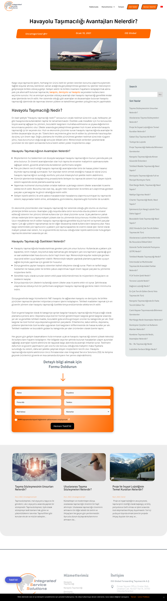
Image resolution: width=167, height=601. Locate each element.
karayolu (53, 92)
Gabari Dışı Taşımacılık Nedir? (142, 136)
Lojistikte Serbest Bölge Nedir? (143, 349)
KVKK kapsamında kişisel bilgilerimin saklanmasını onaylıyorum (42, 419)
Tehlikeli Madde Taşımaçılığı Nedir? (145, 256)
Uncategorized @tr (36, 33)
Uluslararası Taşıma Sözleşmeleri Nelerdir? (78, 488)
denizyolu (64, 92)
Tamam (133, 597)
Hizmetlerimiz (107, 7)
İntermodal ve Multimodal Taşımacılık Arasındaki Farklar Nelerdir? (142, 266)
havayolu (76, 92)
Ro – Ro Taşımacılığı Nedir (140, 344)
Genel (123, 497)
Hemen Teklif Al (149, 7)
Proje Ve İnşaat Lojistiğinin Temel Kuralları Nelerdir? (128, 488)
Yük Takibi (133, 7)
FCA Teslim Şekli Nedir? (139, 275)
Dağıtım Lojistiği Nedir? (139, 286)
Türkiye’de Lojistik (137, 142)
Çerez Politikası (143, 597)
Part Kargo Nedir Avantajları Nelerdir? (146, 319)
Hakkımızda (93, 7)
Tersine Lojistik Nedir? (139, 280)
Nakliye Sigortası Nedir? (140, 194)
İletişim (121, 7)
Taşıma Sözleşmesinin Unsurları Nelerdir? (34, 488)
